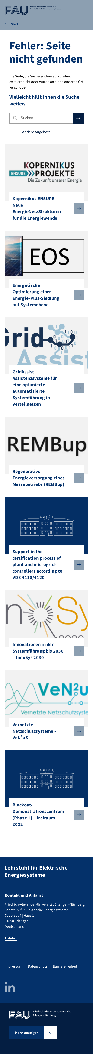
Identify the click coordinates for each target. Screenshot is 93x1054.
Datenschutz (37, 966)
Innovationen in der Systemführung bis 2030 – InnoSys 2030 (45, 651)
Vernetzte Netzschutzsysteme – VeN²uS (45, 731)
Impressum (13, 966)
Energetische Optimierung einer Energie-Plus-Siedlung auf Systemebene (45, 295)
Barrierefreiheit (65, 966)
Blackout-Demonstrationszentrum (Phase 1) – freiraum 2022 (45, 815)
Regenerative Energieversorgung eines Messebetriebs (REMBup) (45, 478)
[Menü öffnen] (85, 11)
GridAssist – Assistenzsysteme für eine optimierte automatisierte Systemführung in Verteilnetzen (45, 388)
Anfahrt (11, 938)
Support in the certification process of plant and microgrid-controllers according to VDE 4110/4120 (45, 564)
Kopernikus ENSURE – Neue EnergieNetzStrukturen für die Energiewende (45, 208)
